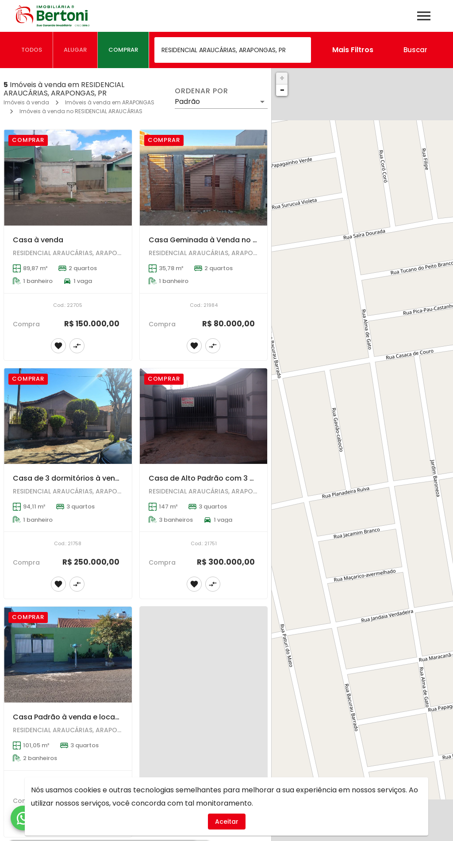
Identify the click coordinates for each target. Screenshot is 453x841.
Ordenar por (201, 91)
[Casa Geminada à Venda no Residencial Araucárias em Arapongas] (204, 178)
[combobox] (232, 50)
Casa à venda (38, 240)
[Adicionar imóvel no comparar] (76, 345)
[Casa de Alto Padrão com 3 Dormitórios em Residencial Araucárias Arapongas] (204, 416)
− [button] (282, 90)
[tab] (32, 50)
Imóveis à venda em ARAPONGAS (109, 102)
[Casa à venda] (68, 178)
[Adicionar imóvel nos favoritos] (58, 345)
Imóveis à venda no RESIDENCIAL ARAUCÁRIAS (80, 111)
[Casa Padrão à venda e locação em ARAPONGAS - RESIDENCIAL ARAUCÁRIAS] (68, 655)
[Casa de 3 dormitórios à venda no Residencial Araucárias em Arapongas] (68, 416)
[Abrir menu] (424, 16)
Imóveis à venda (26, 102)
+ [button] (282, 78)
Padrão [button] (187, 101)
